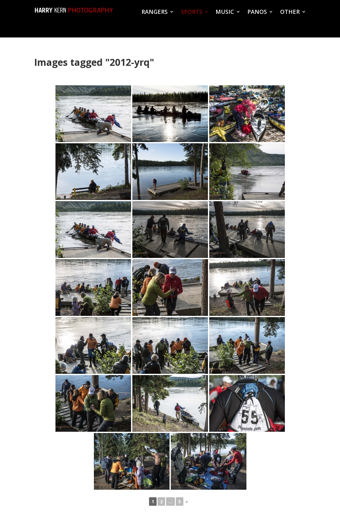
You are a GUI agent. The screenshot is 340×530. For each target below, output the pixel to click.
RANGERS (154, 12)
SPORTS (191, 12)
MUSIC (225, 12)
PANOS (257, 12)
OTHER (290, 12)
